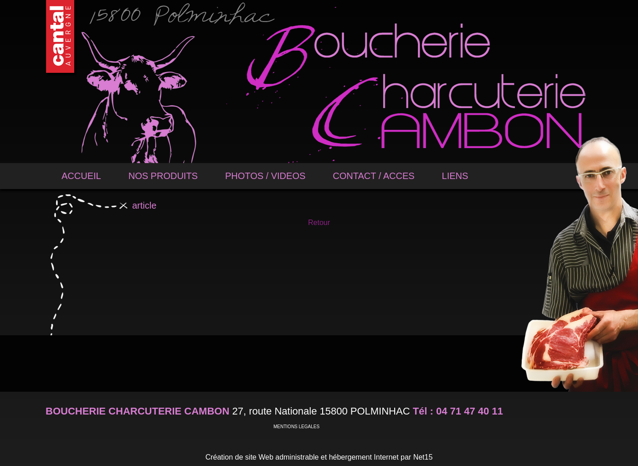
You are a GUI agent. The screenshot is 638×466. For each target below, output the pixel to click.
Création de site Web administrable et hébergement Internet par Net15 (319, 457)
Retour (319, 222)
